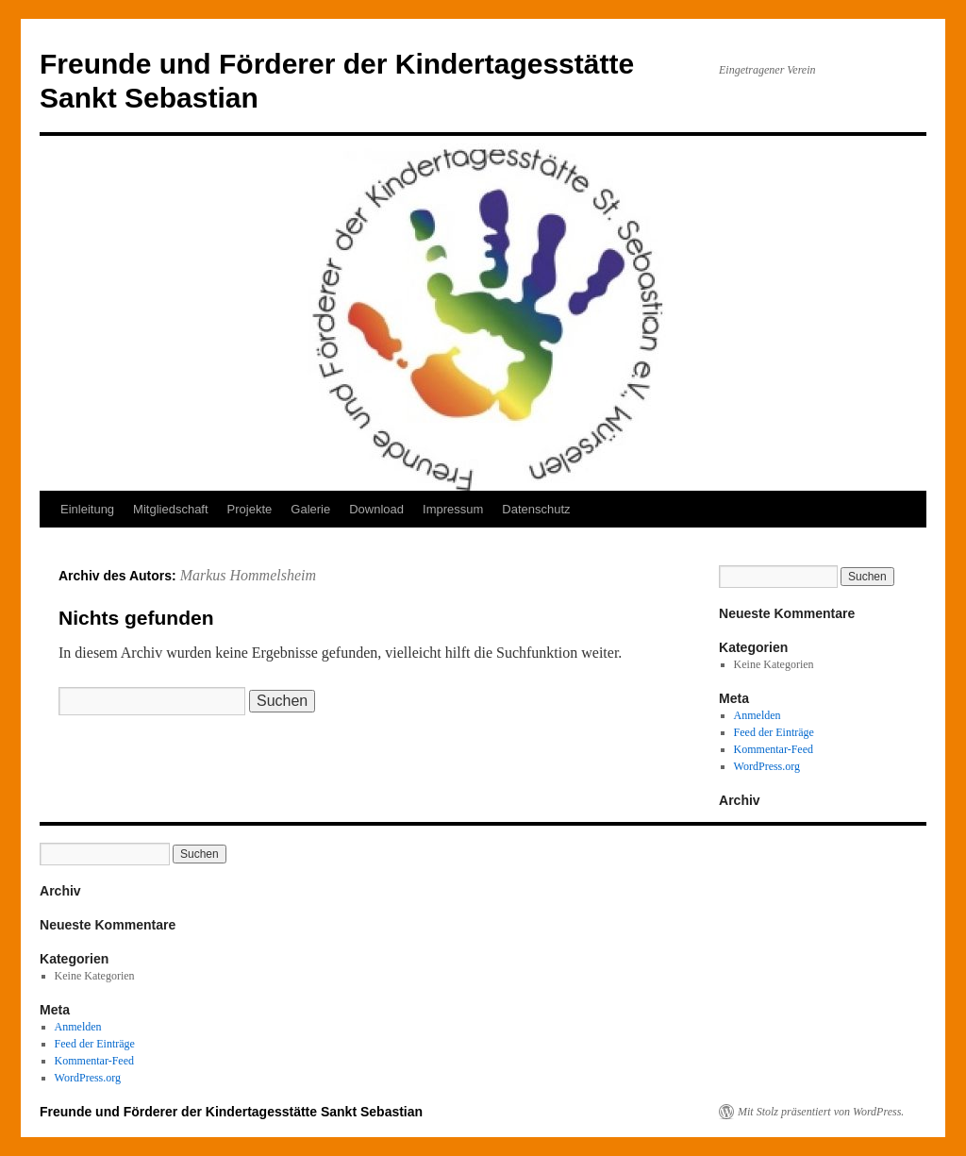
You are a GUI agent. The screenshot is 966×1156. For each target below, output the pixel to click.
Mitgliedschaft (170, 509)
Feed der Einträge (774, 732)
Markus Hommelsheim (248, 575)
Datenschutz (536, 509)
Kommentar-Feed (773, 749)
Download (376, 509)
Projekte (250, 509)
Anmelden (757, 715)
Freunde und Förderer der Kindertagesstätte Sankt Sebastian (231, 1111)
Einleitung (87, 509)
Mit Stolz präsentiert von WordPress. (821, 1111)
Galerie (310, 509)
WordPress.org (767, 766)
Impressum (453, 509)
